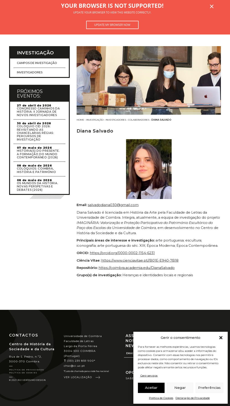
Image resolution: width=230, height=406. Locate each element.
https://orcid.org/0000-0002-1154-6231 (122, 253)
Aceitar (151, 387)
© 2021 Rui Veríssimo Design (27, 380)
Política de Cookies (161, 398)
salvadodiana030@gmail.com (113, 205)
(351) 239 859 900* (80, 360)
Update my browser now (112, 25)
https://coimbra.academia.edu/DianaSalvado (136, 267)
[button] (221, 337)
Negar (180, 387)
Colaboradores (138, 119)
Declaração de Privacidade (193, 398)
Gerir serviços (149, 375)
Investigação (94, 119)
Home (80, 119)
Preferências (209, 387)
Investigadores (116, 119)
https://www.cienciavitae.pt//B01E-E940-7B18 (139, 260)
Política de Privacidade (26, 370)
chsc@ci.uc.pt (74, 365)
